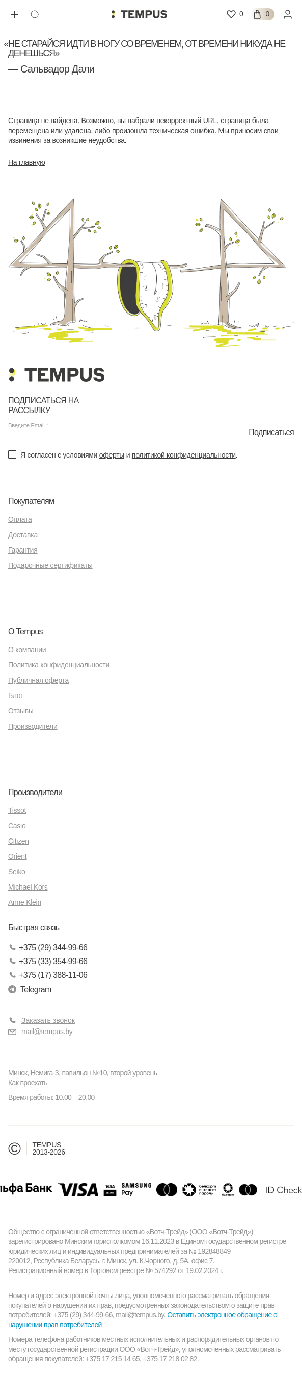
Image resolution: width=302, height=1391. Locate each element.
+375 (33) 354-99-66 (47, 961)
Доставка (23, 535)
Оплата (20, 519)
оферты (111, 455)
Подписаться (271, 432)
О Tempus (25, 631)
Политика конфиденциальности (58, 665)
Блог (15, 695)
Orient (17, 856)
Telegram (29, 989)
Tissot (17, 810)
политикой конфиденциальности (184, 455)
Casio (16, 826)
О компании (27, 649)
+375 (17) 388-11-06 (47, 975)
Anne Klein (24, 902)
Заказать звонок (48, 1020)
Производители (33, 726)
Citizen (18, 841)
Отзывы (21, 711)
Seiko (16, 872)
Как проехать (27, 1082)
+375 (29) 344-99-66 (47, 947)
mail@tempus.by (40, 1031)
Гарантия (22, 550)
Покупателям (31, 501)
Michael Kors (28, 887)
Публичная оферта (38, 680)
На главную (26, 162)
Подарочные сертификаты (50, 565)
